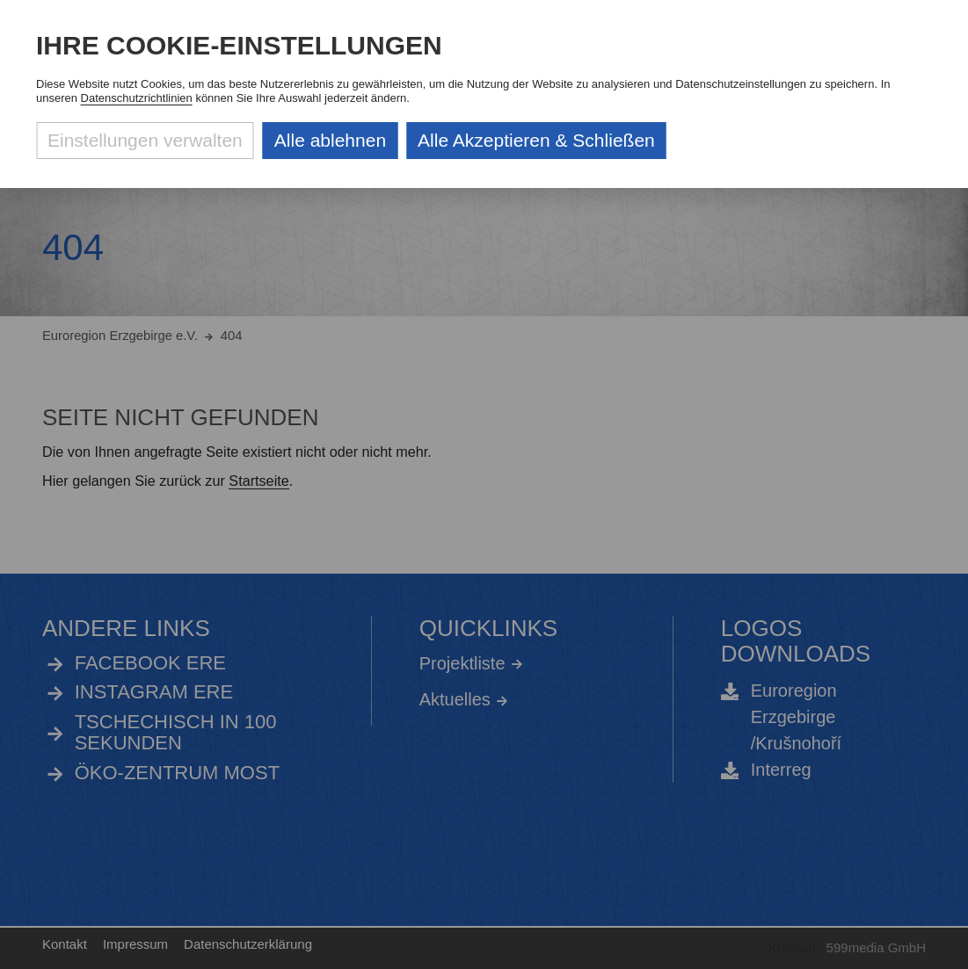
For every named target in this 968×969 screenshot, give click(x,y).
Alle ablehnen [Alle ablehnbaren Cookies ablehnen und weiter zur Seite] (330, 140)
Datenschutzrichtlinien (137, 98)
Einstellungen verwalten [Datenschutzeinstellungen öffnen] (145, 140)
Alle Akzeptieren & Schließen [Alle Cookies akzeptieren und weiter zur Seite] (536, 140)
